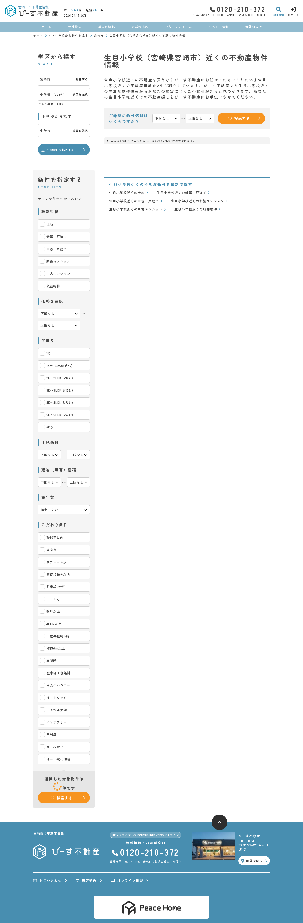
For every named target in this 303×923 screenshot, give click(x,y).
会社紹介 (252, 26)
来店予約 (86, 880)
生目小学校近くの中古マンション (137, 209)
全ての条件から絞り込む (59, 198)
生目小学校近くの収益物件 (197, 209)
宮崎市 (99, 35)
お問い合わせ (47, 880)
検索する (61, 798)
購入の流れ (106, 26)
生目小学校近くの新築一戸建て (183, 192)
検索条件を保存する (57, 150)
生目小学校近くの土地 (128, 192)
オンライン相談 (127, 880)
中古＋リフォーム (178, 26)
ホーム (46, 26)
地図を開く (252, 860)
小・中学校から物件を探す (68, 35)
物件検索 (75, 26)
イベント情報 (218, 26)
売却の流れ (139, 26)
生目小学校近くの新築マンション (199, 201)
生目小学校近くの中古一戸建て (135, 201)
